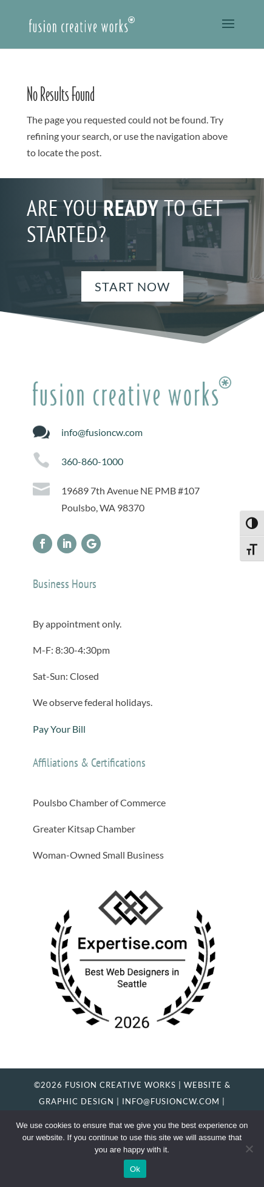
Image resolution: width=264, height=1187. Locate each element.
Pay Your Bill (59, 729)
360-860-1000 (92, 461)
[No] (249, 1149)
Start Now (132, 286)
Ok (135, 1169)
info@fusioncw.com (102, 432)
